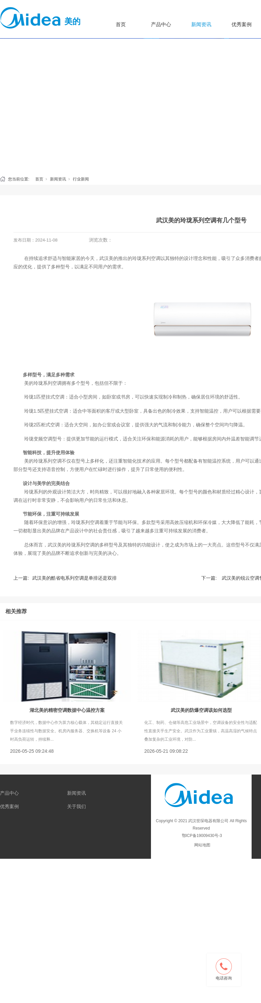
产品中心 (161, 24)
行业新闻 (81, 179)
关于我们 (76, 806)
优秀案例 (9, 806)
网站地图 (202, 845)
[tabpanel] (130, 65)
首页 (121, 24)
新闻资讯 (201, 24)
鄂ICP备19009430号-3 (201, 835)
